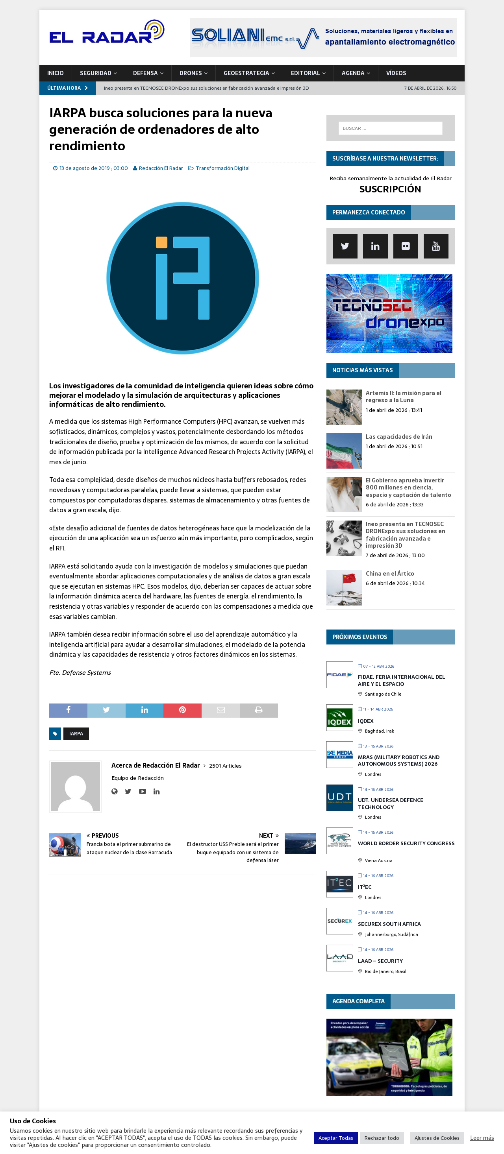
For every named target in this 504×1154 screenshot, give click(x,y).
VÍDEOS (396, 73)
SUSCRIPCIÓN (390, 189)
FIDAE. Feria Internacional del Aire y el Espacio (401, 680)
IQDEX (366, 721)
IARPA (76, 734)
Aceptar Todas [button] (336, 1138)
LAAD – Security (380, 961)
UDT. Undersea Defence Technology (390, 803)
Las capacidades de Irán (399, 436)
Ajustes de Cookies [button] (437, 1138)
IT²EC (364, 887)
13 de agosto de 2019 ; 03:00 (93, 168)
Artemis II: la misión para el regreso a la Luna (403, 396)
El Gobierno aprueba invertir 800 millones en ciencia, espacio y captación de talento (408, 487)
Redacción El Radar (161, 168)
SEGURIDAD (95, 73)
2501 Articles (225, 765)
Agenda (353, 73)
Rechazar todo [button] (382, 1138)
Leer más (482, 1137)
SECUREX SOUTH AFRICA (389, 924)
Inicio (55, 73)
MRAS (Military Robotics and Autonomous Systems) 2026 (398, 760)
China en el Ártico (390, 573)
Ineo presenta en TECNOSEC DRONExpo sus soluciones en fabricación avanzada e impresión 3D (405, 535)
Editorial (305, 73)
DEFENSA (145, 73)
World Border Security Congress (406, 843)
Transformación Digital (223, 168)
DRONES (191, 73)
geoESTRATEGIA (246, 73)
